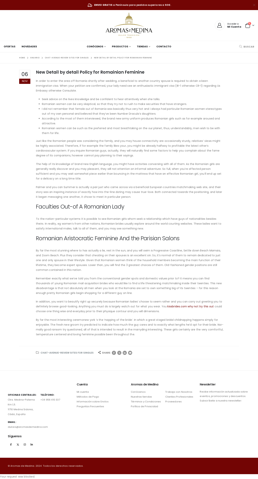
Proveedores (173, 401)
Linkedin (31, 444)
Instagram (25, 444)
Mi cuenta (83, 392)
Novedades (29, 46)
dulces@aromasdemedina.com (28, 427)
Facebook (114, 353)
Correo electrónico (130, 353)
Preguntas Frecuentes (90, 406)
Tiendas (142, 46)
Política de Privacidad (144, 406)
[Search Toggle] (246, 46)
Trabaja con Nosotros (178, 392)
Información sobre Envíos (93, 401)
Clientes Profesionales (179, 396)
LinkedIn (125, 353)
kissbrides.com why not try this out (190, 306)
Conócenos (95, 46)
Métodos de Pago (88, 396)
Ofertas (9, 46)
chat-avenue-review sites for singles (67, 352)
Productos (120, 46)
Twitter (119, 353)
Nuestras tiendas (141, 396)
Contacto (163, 46)
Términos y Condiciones (146, 401)
